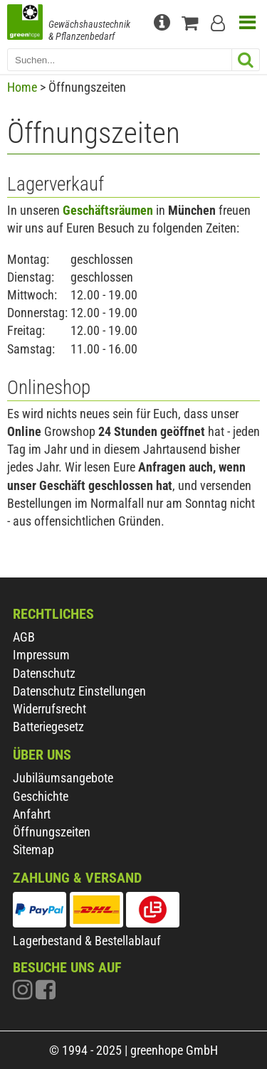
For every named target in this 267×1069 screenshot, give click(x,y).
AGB (24, 636)
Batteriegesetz (48, 726)
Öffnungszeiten (51, 831)
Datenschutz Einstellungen (79, 691)
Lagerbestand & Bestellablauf (87, 940)
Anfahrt (32, 814)
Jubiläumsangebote (63, 777)
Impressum (41, 654)
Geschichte (40, 796)
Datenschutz (44, 673)
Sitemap (33, 849)
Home (22, 87)
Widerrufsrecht (49, 708)
